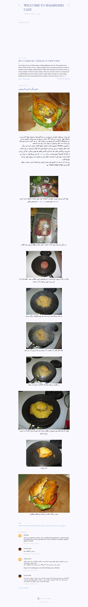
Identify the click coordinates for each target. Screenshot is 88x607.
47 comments (26, 79)
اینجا (57, 201)
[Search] (69, 5)
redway (26, 559)
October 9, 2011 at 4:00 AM (31, 570)
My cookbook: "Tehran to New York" (39, 60)
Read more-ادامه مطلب (63, 78)
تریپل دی (43, 154)
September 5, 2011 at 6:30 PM (31, 543)
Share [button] (19, 79)
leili (25, 535)
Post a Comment (23, 588)
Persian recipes (26, 525)
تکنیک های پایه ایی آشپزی (50, 525)
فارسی (37, 14)
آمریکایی (32, 525)
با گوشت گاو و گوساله (39, 525)
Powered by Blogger (44, 598)
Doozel (26, 548)
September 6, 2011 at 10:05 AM (31, 553)
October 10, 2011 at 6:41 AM (31, 584)
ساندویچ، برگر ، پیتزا (61, 525)
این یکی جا (40, 201)
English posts (29, 14)
